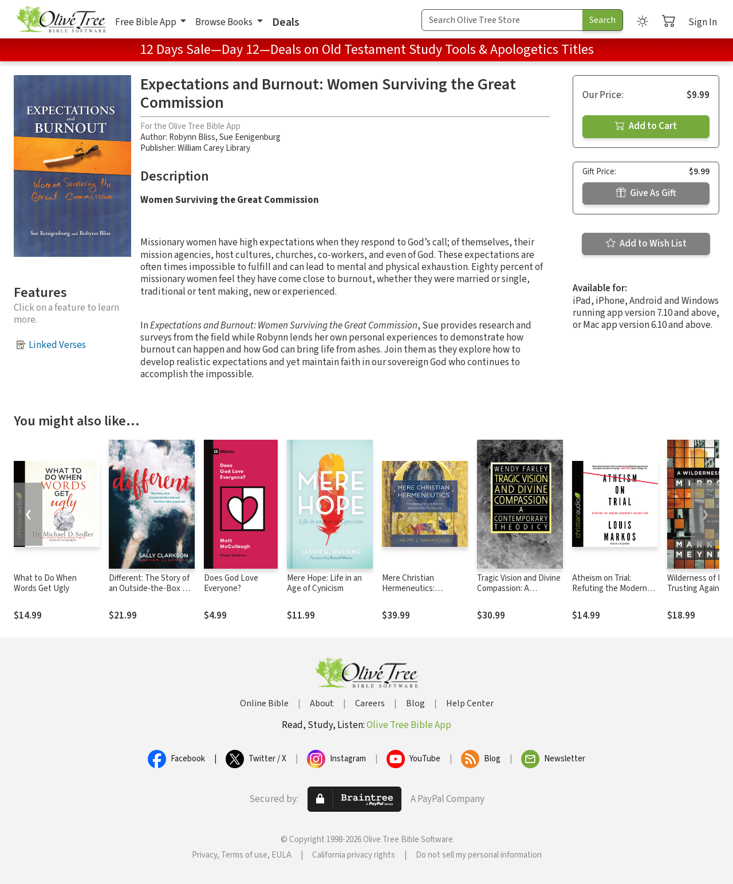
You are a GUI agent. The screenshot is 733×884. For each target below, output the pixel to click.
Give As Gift (646, 193)
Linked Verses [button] (57, 345)
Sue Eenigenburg (250, 137)
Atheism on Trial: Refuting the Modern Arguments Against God (614, 589)
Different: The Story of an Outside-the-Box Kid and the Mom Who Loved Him (151, 594)
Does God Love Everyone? (231, 583)
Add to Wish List (646, 244)
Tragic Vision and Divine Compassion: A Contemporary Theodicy (519, 594)
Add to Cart (646, 126)
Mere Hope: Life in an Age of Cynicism (324, 583)
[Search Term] (502, 20)
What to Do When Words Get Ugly (45, 583)
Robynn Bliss (192, 137)
